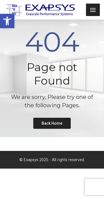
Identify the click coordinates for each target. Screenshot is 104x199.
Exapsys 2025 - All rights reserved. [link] (54, 160)
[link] (7, 21)
